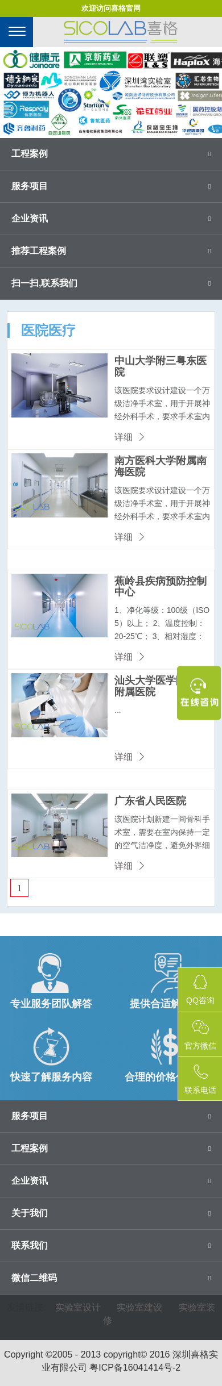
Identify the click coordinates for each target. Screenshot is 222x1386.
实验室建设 (139, 1307)
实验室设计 (78, 1307)
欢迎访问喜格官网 (111, 8)
